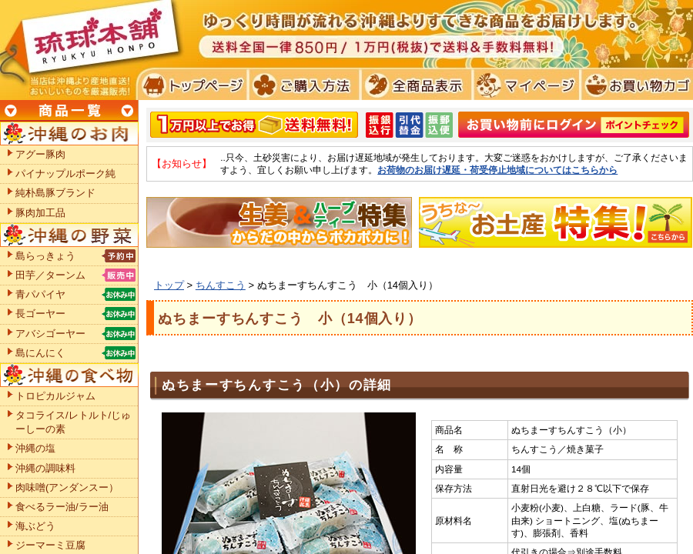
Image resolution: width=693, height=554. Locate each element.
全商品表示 (413, 84)
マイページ (524, 84)
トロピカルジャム (55, 396)
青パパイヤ (40, 294)
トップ (169, 285)
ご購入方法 (302, 84)
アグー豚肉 (40, 154)
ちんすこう (221, 285)
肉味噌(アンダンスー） (67, 487)
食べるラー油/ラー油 (62, 506)
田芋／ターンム (50, 275)
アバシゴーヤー (50, 333)
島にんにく (40, 353)
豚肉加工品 (40, 213)
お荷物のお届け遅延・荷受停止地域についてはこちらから (497, 170)
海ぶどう (35, 526)
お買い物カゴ (635, 84)
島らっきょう (45, 256)
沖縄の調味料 (45, 468)
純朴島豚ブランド (55, 193)
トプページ (191, 84)
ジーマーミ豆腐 (50, 545)
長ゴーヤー (40, 313)
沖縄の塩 (35, 448)
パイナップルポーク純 (65, 173)
